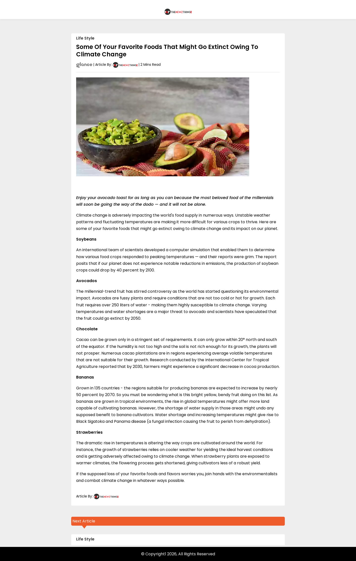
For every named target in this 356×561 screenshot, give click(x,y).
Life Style (85, 38)
